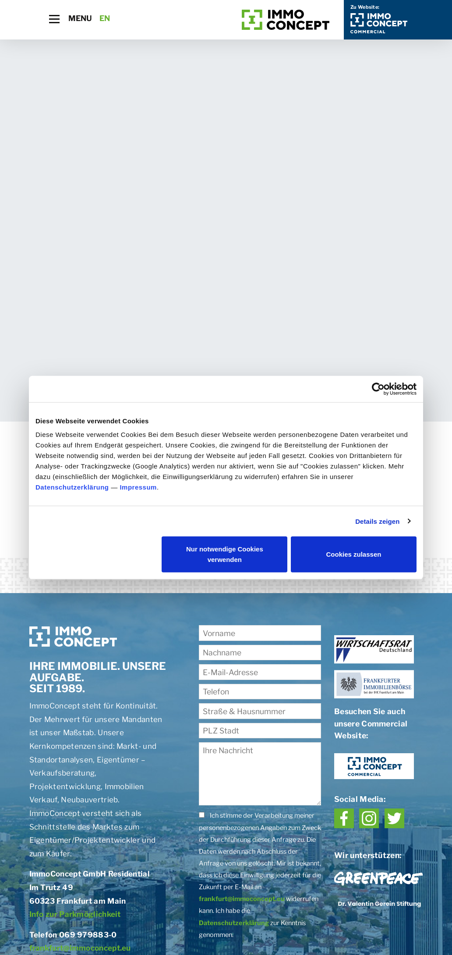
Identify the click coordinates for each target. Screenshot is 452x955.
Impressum (138, 487)
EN (104, 18)
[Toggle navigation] (54, 19)
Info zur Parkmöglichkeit (75, 914)
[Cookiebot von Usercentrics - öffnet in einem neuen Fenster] (378, 388)
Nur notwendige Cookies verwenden (224, 554)
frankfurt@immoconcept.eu (80, 948)
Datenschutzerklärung (72, 487)
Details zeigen (377, 521)
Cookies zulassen (353, 554)
